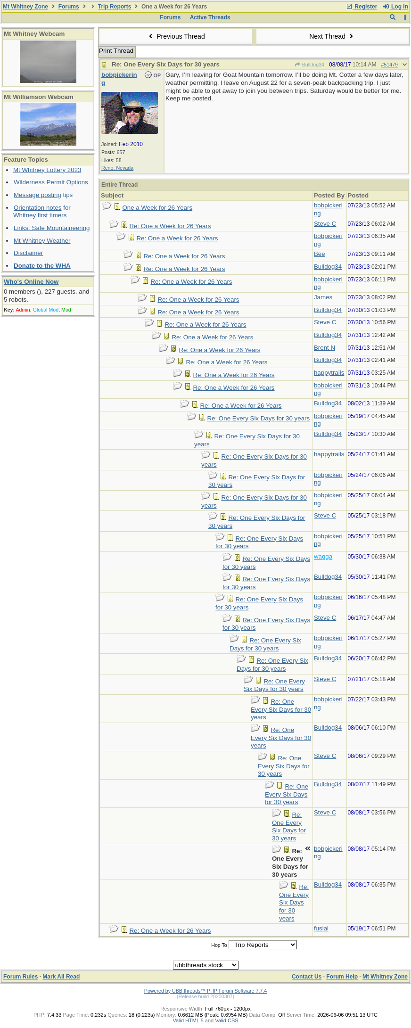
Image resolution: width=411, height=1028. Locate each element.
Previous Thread (176, 36)
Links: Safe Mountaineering (52, 227)
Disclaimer (28, 252)
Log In (395, 6)
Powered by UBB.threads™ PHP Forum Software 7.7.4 (205, 991)
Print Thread (116, 50)
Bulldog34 (309, 64)
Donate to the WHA (42, 265)
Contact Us (306, 976)
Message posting (37, 194)
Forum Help (342, 976)
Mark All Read (61, 976)
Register (361, 6)
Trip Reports (115, 6)
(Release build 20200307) (205, 996)
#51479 (389, 64)
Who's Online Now (31, 281)
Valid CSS (226, 1020)
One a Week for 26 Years (157, 207)
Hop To (219, 945)
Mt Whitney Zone (25, 6)
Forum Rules (20, 976)
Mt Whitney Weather (42, 240)
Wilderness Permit (39, 182)
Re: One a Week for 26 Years (170, 226)
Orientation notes (38, 207)
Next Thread (332, 36)
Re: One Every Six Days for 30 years (258, 418)
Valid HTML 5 (188, 1020)
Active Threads (210, 17)
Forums (68, 6)
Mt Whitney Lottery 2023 (47, 169)
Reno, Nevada (117, 168)
